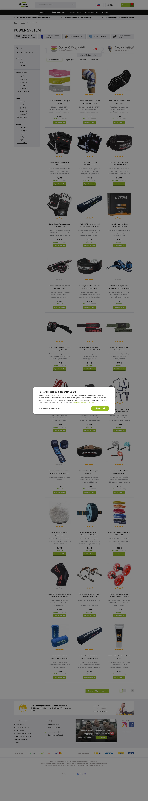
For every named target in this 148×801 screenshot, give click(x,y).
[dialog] (74, 400)
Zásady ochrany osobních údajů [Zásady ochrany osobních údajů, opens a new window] (83, 403)
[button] (49, 408)
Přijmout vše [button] (100, 408)
